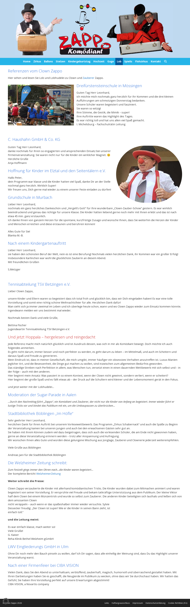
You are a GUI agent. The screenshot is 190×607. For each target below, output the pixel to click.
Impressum (137, 603)
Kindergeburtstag (79, 61)
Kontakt (156, 61)
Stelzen (60, 61)
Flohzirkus (141, 61)
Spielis (128, 61)
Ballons (48, 61)
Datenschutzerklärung (155, 603)
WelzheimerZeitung (48, 473)
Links (106, 603)
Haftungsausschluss (121, 603)
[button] (6, 601)
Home (26, 61)
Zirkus (37, 61)
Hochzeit (98, 61)
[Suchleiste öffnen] (165, 61)
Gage (110, 61)
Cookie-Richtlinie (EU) (177, 603)
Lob (119, 61)
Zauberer (89, 78)
